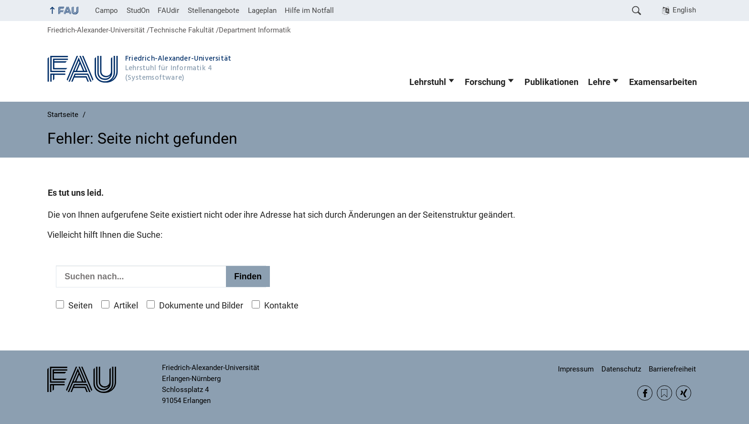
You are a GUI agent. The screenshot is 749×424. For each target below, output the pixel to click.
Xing (683, 393)
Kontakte (281, 305)
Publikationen (551, 82)
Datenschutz (621, 369)
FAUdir (168, 10)
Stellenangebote (213, 10)
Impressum (576, 369)
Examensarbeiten (663, 82)
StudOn (138, 10)
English (684, 10)
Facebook (645, 393)
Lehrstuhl (427, 82)
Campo (106, 10)
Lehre (599, 82)
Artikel (126, 305)
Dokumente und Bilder (201, 305)
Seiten (80, 305)
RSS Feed (664, 393)
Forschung (485, 82)
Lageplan (262, 10)
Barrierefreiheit (672, 369)
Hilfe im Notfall (309, 10)
